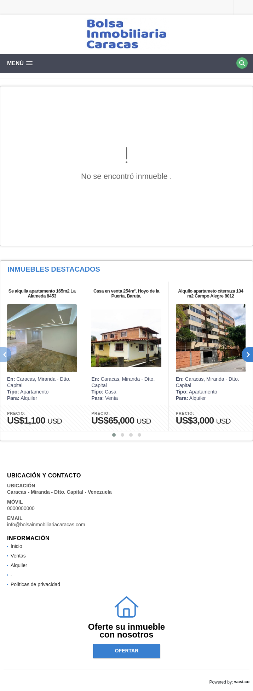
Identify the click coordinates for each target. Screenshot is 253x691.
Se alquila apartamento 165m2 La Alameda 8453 (42, 293)
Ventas (18, 556)
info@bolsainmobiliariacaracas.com (46, 524)
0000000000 (21, 508)
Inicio (16, 546)
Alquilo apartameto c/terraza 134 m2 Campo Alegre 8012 (210, 293)
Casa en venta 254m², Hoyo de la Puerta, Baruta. (126, 293)
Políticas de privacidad (35, 584)
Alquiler (19, 565)
